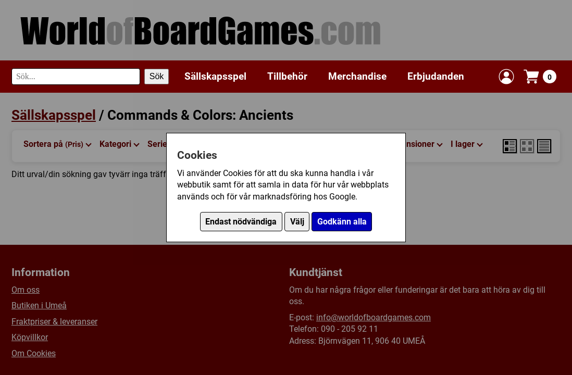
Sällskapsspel (215, 76)
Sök (157, 76)
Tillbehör (287, 76)
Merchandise (357, 76)
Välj (297, 222)
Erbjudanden (435, 76)
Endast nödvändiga (241, 222)
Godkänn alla (342, 222)
